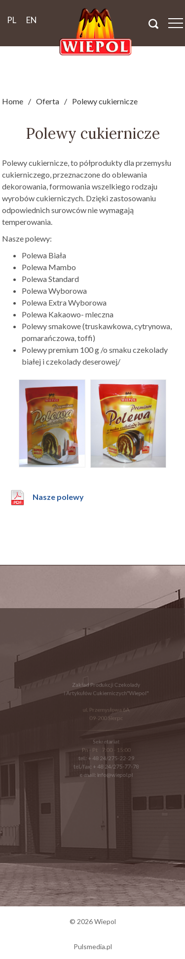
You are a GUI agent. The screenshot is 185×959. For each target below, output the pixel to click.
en (31, 20)
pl (11, 20)
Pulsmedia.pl (93, 946)
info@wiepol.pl (114, 772)
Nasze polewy (58, 496)
